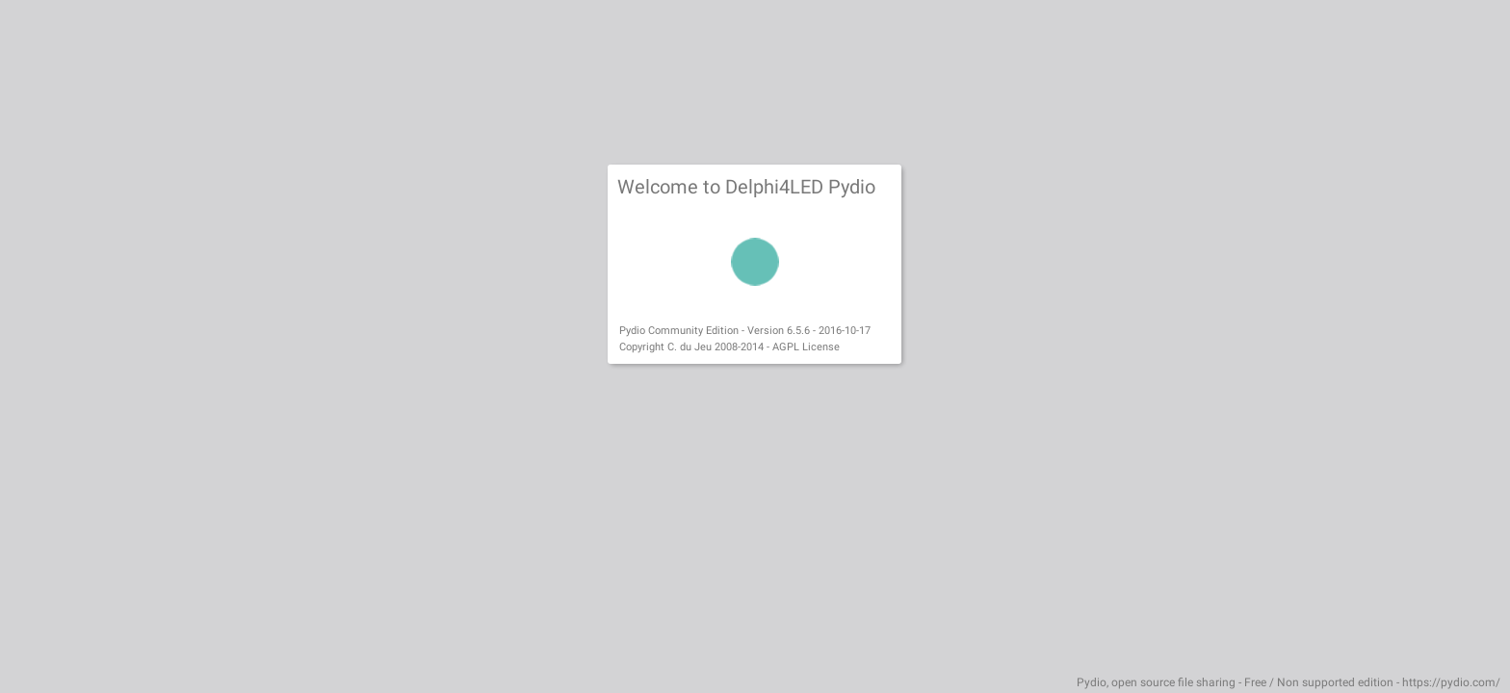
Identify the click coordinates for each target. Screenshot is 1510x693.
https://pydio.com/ (1451, 682)
